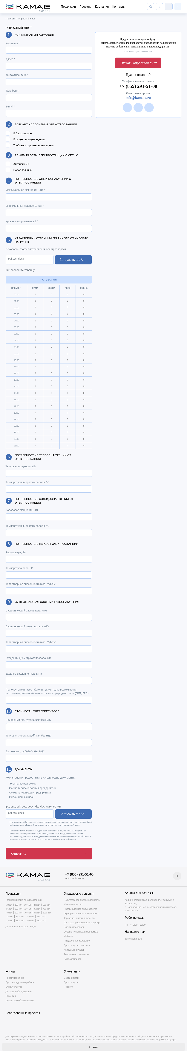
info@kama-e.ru (138, 95)
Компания (102, 6)
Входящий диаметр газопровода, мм (28, 658)
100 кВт (9, 903)
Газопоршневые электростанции (24, 897)
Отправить (16, 852)
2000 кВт (30, 918)
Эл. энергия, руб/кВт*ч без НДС (25, 751)
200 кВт (37, 903)
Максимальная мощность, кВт (25, 189)
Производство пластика (77, 942)
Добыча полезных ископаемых (81, 929)
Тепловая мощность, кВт (21, 466)
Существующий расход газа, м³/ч (26, 610)
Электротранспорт (74, 924)
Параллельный (22, 170)
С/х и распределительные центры (82, 920)
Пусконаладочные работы (20, 980)
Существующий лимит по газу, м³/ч (27, 626)
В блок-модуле (22, 133)
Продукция (68, 6)
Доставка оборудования (19, 989)
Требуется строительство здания (33, 145)
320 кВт (27, 907)
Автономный (21, 164)
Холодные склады (74, 947)
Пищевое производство (77, 938)
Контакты (118, 6)
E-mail (10, 106)
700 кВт (27, 911)
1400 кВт (20, 915)
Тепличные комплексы (76, 952)
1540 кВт (41, 915)
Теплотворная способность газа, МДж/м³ (31, 583)
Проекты (85, 6)
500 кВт (9, 911)
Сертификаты (71, 975)
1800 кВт (20, 918)
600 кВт (18, 911)
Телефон (12, 90)
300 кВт (18, 907)
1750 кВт (9, 918)
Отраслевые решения (79, 891)
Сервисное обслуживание (20, 998)
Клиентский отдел (168, 6)
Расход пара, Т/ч (16, 552)
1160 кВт (9, 915)
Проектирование (15, 975)
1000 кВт (47, 911)
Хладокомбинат (72, 956)
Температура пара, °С (19, 568)
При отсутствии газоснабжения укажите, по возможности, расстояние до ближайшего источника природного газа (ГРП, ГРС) (47, 691)
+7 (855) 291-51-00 (138, 83)
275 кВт (9, 907)
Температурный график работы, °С (27, 482)
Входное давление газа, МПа (24, 673)
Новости (68, 984)
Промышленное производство (80, 906)
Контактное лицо (17, 74)
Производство (71, 980)
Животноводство (73, 902)
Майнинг (68, 934)
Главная (10, 18)
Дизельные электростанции (21, 924)
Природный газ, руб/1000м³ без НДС (28, 719)
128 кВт (18, 903)
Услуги (10, 969)
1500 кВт (30, 915)
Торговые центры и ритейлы (79, 915)
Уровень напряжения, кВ (22, 221)
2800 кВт (41, 918)
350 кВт (37, 907)
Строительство (14, 984)
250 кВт (46, 903)
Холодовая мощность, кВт (22, 509)
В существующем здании (29, 139)
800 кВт (37, 911)
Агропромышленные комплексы (81, 911)
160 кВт (27, 903)
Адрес (10, 59)
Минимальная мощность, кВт (25, 205)
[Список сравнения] (159, 6)
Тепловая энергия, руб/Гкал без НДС (29, 735)
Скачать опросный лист (138, 62)
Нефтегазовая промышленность (82, 897)
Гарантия (11, 993)
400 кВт (46, 907)
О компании (72, 969)
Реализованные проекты (23, 1010)
